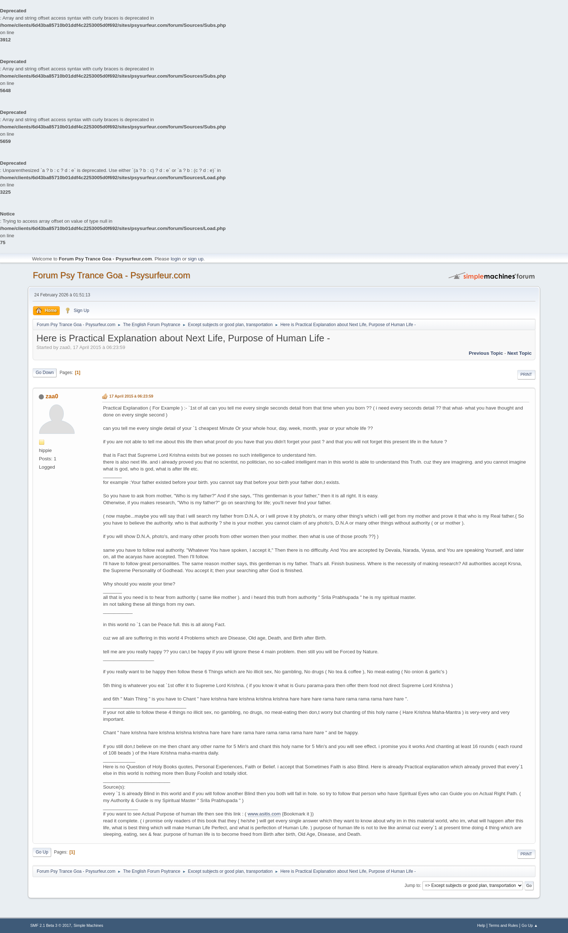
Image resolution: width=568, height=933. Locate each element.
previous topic (486, 353)
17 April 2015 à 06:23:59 (131, 396)
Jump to (412, 885)
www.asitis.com (264, 814)
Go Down (45, 372)
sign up (196, 259)
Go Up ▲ (530, 925)
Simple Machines (88, 925)
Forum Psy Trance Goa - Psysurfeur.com (111, 275)
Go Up (42, 852)
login (176, 259)
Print (526, 374)
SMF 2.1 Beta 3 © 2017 (50, 925)
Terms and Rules (503, 925)
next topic (519, 353)
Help (481, 925)
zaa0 (52, 396)
